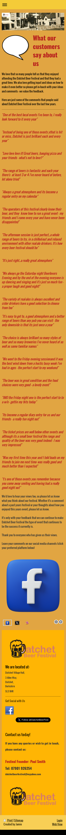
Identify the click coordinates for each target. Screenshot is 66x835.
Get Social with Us (15, 701)
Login (59, 820)
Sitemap (18, 820)
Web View (57, 824)
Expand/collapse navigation (33, 4)
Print (8, 820)
